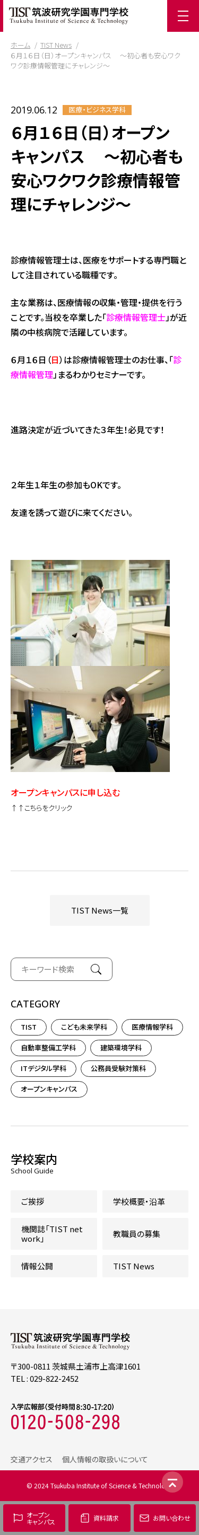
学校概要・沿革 (139, 1201)
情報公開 (37, 1265)
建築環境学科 (121, 1047)
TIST (29, 1027)
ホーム (20, 45)
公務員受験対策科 (118, 1068)
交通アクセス (32, 1459)
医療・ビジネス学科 (97, 110)
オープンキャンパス (49, 1089)
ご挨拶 (32, 1201)
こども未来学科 (84, 1027)
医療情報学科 (152, 1027)
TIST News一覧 (99, 910)
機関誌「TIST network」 (52, 1233)
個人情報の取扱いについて (105, 1459)
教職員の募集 (136, 1233)
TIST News (56, 45)
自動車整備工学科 (48, 1047)
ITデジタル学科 (43, 1068)
